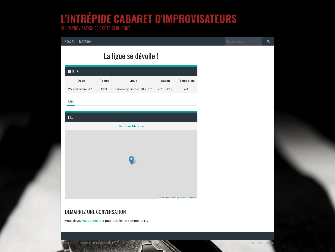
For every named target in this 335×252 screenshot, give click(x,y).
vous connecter (93, 220)
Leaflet (162, 198)
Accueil (70, 41)
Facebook (85, 41)
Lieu (71, 101)
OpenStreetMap (181, 198)
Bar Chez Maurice (131, 126)
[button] (131, 160)
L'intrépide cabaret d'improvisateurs (149, 18)
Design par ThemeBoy (261, 243)
